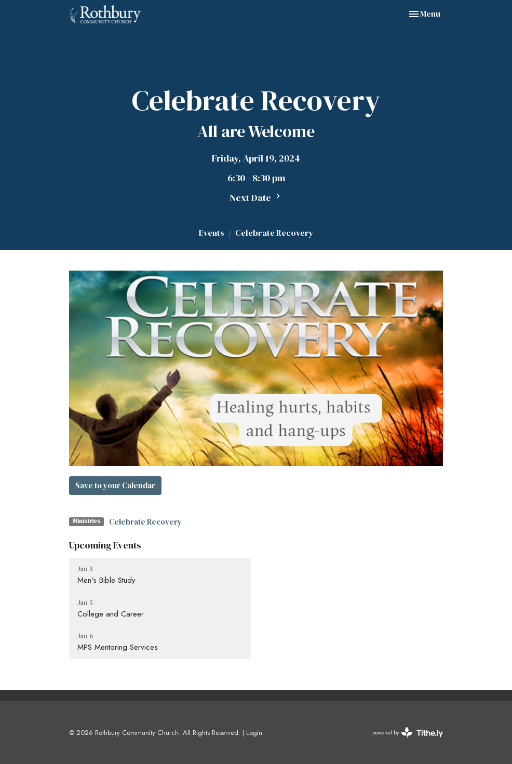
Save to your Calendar (115, 485)
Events (211, 232)
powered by (407, 733)
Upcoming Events (105, 545)
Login (254, 733)
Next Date (256, 197)
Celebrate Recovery (145, 521)
